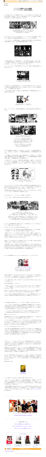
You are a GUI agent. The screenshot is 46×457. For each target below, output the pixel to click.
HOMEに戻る (7, 451)
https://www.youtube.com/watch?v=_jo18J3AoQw (23, 415)
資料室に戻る (12, 451)
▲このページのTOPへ (23, 433)
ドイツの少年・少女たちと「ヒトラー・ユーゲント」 (23, 426)
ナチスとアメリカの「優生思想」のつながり (23, 428)
